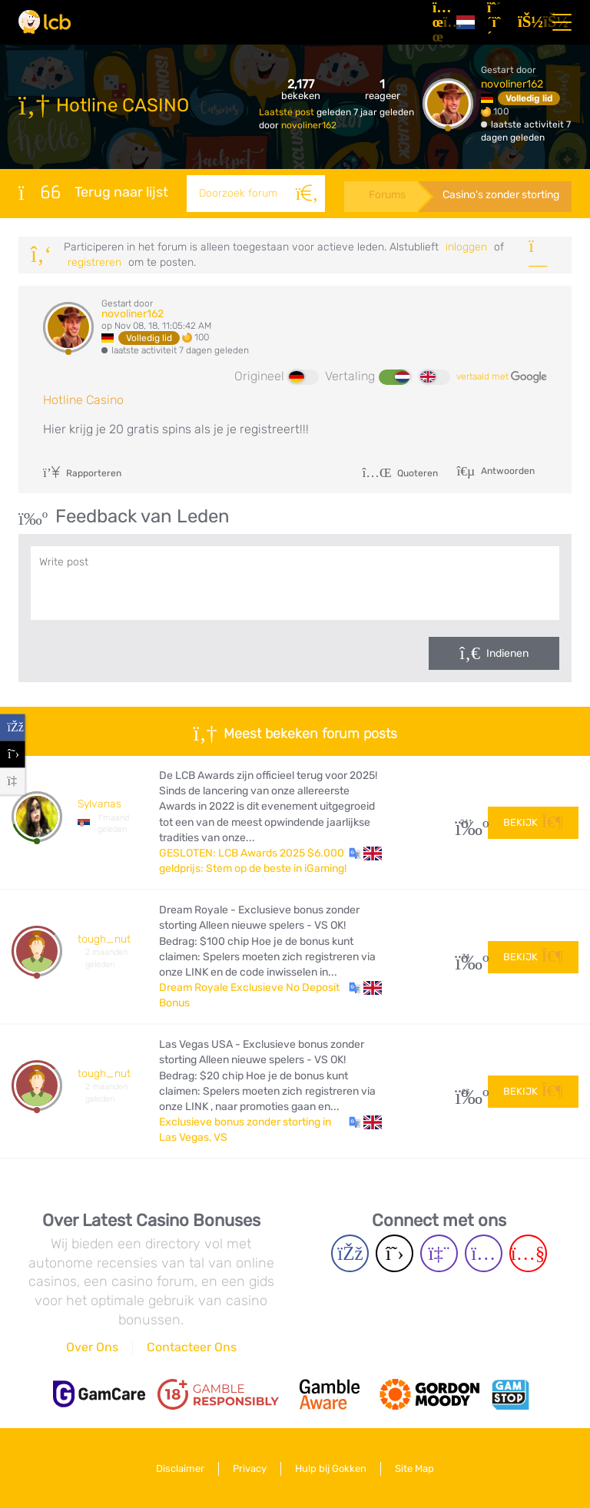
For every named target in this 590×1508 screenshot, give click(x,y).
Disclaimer (180, 1468)
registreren (94, 262)
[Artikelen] (438, 22)
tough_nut (104, 939)
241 (466, 822)
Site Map (414, 1468)
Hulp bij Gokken (330, 1468)
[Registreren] (496, 22)
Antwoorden (507, 471)
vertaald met (501, 377)
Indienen (507, 653)
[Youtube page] (528, 1253)
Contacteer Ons (192, 1347)
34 (466, 957)
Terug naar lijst (93, 192)
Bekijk (533, 822)
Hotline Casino (83, 400)
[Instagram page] (483, 1253)
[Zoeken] (306, 193)
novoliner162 (308, 125)
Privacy (250, 1468)
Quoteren (400, 473)
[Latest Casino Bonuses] (44, 21)
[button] (365, 853)
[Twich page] (439, 1253)
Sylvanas (99, 803)
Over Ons (92, 1347)
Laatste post (288, 112)
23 (466, 1092)
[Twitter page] (394, 1253)
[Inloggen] (527, 22)
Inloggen (466, 247)
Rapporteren (82, 473)
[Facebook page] (350, 1253)
